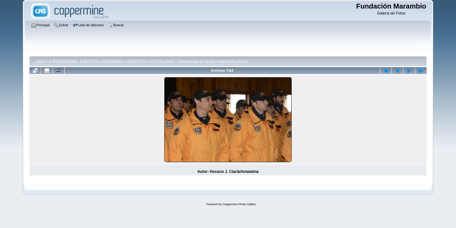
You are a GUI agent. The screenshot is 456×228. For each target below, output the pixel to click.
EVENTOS (136, 61)
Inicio (40, 61)
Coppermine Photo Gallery (239, 204)
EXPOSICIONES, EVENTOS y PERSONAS (86, 61)
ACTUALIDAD (161, 61)
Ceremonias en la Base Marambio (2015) (212, 61)
